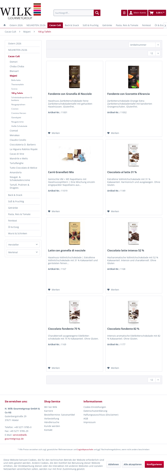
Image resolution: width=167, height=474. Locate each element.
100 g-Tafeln (17, 93)
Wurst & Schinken (17, 233)
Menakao (14, 135)
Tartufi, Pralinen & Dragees (19, 186)
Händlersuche (51, 422)
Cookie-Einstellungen (95, 407)
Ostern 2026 (14, 43)
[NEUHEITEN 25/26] (36, 25)
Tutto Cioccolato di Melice (23, 167)
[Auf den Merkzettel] (54, 133)
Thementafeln (17, 84)
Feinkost (12, 220)
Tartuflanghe (16, 163)
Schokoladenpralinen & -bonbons (22, 99)
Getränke (13, 207)
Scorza (14, 88)
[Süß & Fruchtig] (90, 25)
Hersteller (13, 244)
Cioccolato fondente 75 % (64, 329)
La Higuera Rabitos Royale (24, 149)
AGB (86, 418)
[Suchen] (97, 13)
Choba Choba (17, 66)
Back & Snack (15, 194)
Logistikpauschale (85, 449)
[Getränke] (107, 25)
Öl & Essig (13, 227)
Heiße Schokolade (19, 126)
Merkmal (13, 252)
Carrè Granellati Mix (61, 172)
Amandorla (16, 172)
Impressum (90, 422)
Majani (13, 75)
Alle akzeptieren (133, 464)
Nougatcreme (17, 121)
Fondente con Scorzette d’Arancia (128, 94)
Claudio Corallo (18, 139)
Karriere (48, 410)
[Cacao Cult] (55, 25)
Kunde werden (52, 426)
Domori (14, 61)
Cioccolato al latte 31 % (122, 172)
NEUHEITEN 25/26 (17, 49)
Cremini (14, 108)
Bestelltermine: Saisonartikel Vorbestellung (59, 416)
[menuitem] (77, 13)
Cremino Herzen (18, 113)
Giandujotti (16, 117)
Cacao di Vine (17, 153)
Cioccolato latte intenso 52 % (125, 250)
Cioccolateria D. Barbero (23, 144)
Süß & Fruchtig (16, 201)
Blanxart (14, 71)
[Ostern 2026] (16, 25)
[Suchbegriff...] (77, 13)
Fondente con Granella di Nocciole (70, 94)
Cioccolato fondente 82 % (123, 329)
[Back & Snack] (72, 25)
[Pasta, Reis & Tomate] (127, 25)
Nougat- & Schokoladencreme (20, 179)
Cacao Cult (14, 56)
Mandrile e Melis (19, 158)
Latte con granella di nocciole (66, 250)
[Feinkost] (146, 25)
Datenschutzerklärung (95, 410)
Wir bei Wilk (50, 407)
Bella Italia (16, 80)
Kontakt (48, 429)
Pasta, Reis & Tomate (19, 214)
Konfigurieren (154, 464)
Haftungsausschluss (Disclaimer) (101, 414)
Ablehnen (113, 464)
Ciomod (14, 130)
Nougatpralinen (18, 104)
